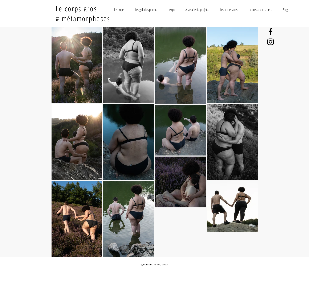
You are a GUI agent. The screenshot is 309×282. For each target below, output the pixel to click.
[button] (119, 9)
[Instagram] (270, 41)
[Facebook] (270, 31)
